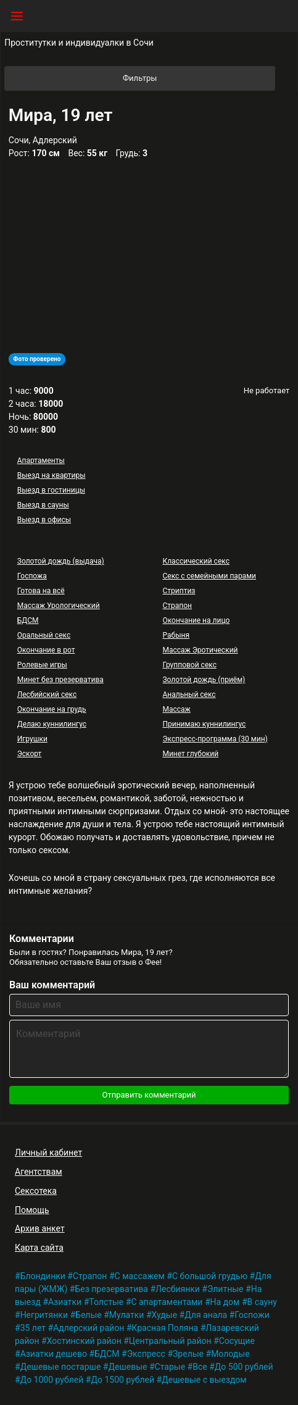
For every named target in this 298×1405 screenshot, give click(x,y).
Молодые (230, 1354)
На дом (225, 1302)
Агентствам (38, 1172)
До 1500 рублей (122, 1380)
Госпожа (32, 576)
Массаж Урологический (58, 605)
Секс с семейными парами (209, 576)
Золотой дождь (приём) (203, 679)
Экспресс (146, 1354)
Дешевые (127, 1367)
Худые (165, 1315)
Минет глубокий (190, 753)
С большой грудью (209, 1276)
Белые (88, 1315)
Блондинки (42, 1276)
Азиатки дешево (53, 1354)
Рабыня (175, 635)
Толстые (106, 1302)
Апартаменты (41, 460)
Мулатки (126, 1315)
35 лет (33, 1328)
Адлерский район (88, 1328)
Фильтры (198, 78)
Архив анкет (40, 1228)
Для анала (205, 1315)
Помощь (32, 1210)
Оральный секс (43, 635)
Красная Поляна (164, 1328)
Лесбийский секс (47, 694)
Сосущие (237, 1341)
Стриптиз (178, 590)
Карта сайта (39, 1248)
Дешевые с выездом (204, 1380)
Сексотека (36, 1191)
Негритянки (44, 1315)
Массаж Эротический (200, 650)
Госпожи (252, 1315)
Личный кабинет (48, 1152)
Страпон (177, 605)
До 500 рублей (244, 1367)
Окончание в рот (46, 650)
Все (199, 1367)
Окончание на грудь (51, 709)
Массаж (176, 709)
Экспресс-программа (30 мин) (214, 739)
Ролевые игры (42, 665)
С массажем (140, 1276)
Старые (170, 1367)
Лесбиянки (177, 1289)
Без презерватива (111, 1289)
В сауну (262, 1302)
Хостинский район (84, 1341)
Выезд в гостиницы (51, 490)
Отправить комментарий (149, 1094)
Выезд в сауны (43, 505)
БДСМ (28, 620)
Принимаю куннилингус (204, 724)
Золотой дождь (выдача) (60, 561)
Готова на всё (41, 590)
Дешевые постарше (60, 1367)
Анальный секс (188, 694)
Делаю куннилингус (51, 724)
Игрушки (32, 739)
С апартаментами (166, 1302)
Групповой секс (189, 665)
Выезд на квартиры (51, 475)
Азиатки (64, 1302)
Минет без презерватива (60, 679)
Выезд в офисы (44, 519)
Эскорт (29, 753)
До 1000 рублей (52, 1380)
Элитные (225, 1289)
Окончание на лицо (196, 620)
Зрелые (188, 1354)
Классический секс (195, 561)
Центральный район (170, 1341)
